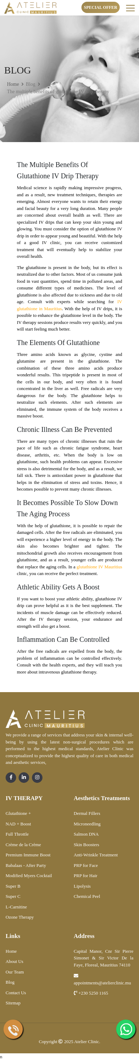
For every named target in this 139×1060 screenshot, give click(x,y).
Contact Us (16, 992)
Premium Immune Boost (28, 854)
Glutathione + (18, 813)
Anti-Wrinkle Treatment (96, 854)
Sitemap (13, 1002)
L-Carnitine (16, 906)
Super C (13, 896)
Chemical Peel (87, 896)
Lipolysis (82, 886)
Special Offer (100, 7)
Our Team (15, 972)
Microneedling (87, 823)
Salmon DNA (86, 834)
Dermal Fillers (87, 813)
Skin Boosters (86, 844)
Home (13, 84)
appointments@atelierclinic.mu (102, 979)
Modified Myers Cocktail (29, 875)
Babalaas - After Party (26, 865)
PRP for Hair (85, 875)
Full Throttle (17, 834)
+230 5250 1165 (91, 993)
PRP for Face (86, 865)
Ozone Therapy (20, 917)
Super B (13, 886)
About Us (14, 961)
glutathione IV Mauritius (99, 566)
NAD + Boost (18, 823)
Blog (10, 982)
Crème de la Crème (23, 844)
